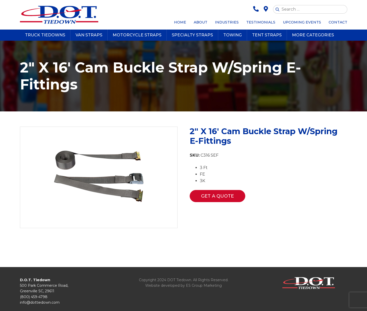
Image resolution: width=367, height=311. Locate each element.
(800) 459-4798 (33, 297)
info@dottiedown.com (40, 302)
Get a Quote (217, 196)
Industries (227, 22)
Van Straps (89, 35)
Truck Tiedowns (45, 35)
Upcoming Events (302, 22)
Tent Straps (267, 35)
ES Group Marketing (204, 285)
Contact (338, 22)
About (200, 22)
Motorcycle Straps (137, 35)
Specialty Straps (192, 35)
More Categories (313, 35)
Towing (232, 35)
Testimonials (260, 22)
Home (180, 22)
